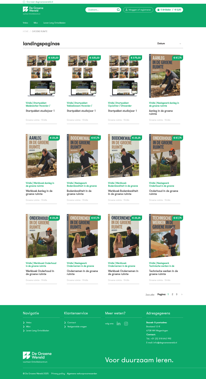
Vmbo (25, 22)
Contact (71, 322)
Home (25, 31)
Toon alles (149, 294)
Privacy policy (58, 373)
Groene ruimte (39, 31)
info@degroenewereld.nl (165, 342)
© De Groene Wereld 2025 (36, 373)
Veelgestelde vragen (77, 326)
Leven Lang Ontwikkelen (54, 22)
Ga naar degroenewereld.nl (40, 1)
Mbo (36, 22)
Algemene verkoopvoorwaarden (82, 373)
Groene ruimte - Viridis (36, 120)
